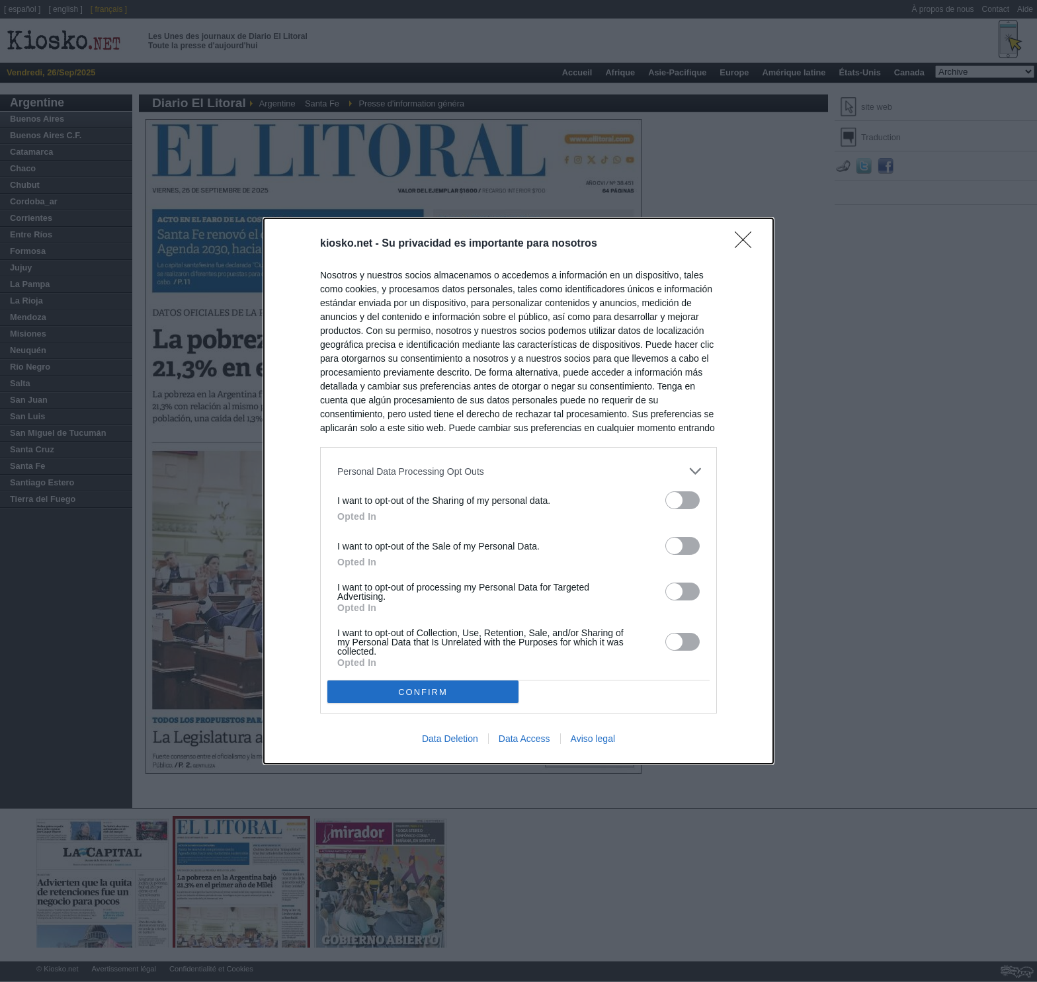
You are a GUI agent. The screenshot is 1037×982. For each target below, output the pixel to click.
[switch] (682, 500)
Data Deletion (450, 738)
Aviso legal (593, 738)
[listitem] (518, 471)
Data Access (524, 738)
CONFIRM (423, 691)
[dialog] (518, 491)
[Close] (747, 244)
